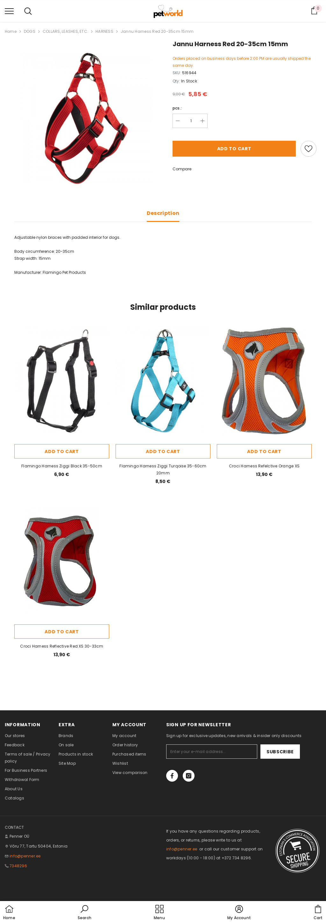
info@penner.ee (25, 856)
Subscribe (280, 752)
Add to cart (234, 149)
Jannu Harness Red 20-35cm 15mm (157, 31)
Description (163, 213)
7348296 (18, 866)
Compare (182, 169)
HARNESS (104, 31)
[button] (84, 912)
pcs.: (177, 108)
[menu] (9, 10)
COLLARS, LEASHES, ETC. (65, 31)
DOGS (29, 31)
